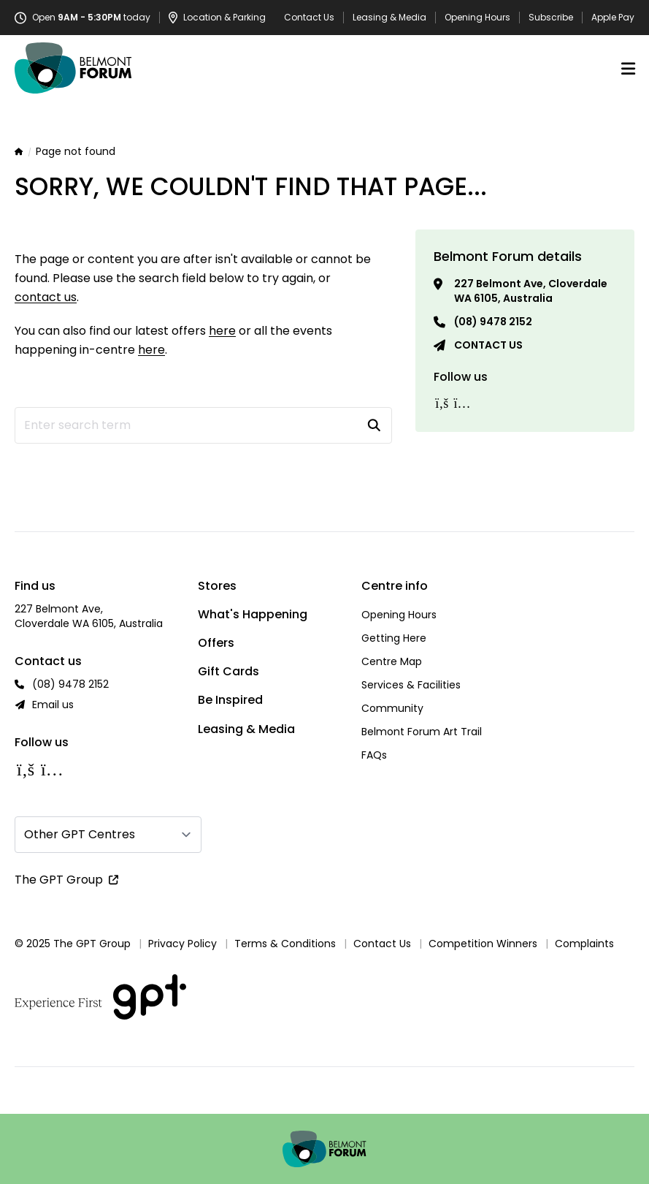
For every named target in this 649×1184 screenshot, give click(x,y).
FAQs (374, 755)
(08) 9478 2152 (493, 321)
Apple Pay (612, 17)
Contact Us (309, 17)
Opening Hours (477, 17)
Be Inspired (230, 700)
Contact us (488, 345)
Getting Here (393, 638)
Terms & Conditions (285, 943)
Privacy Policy (182, 943)
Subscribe (551, 17)
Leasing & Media (389, 17)
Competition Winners (483, 943)
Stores (217, 586)
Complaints (584, 943)
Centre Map (391, 661)
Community (392, 708)
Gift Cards (228, 671)
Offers (216, 643)
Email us (53, 704)
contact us (46, 297)
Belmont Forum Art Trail (421, 731)
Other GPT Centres (79, 834)
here (222, 330)
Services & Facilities (411, 685)
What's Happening (252, 614)
